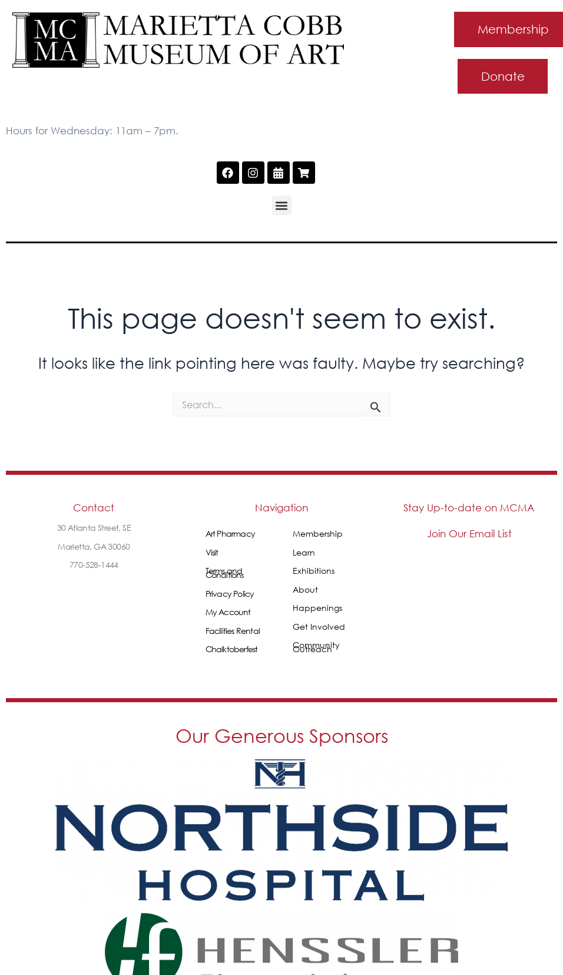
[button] (282, 206)
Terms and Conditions (225, 573)
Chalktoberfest (232, 649)
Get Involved (319, 627)
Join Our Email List (469, 534)
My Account (228, 612)
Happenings (317, 608)
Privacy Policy (230, 594)
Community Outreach (316, 647)
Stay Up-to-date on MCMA (469, 508)
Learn (304, 552)
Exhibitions (314, 571)
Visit (212, 552)
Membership (318, 534)
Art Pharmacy (230, 534)
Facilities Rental (233, 631)
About (305, 590)
